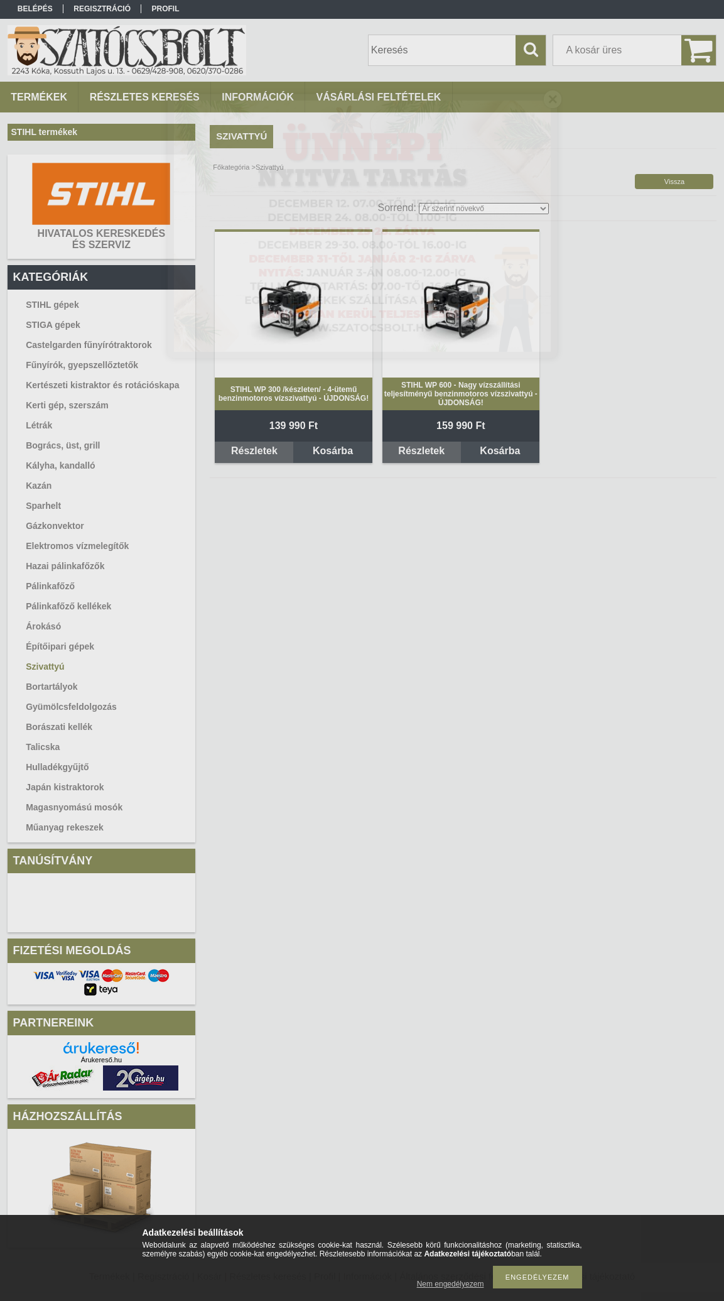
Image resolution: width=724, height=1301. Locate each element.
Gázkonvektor (55, 526)
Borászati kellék (59, 727)
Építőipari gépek (60, 646)
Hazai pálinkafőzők (65, 566)
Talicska (43, 747)
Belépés (35, 8)
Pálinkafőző (50, 586)
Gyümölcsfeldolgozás (71, 707)
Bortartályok (51, 687)
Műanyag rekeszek (65, 827)
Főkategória (231, 167)
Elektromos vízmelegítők (77, 546)
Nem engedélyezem (450, 1284)
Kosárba (333, 450)
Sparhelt (43, 506)
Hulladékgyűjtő (57, 767)
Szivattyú (45, 666)
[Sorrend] (484, 208)
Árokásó (43, 626)
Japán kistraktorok (65, 787)
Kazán (38, 486)
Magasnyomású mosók (74, 807)
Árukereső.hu (101, 1060)
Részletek (254, 450)
